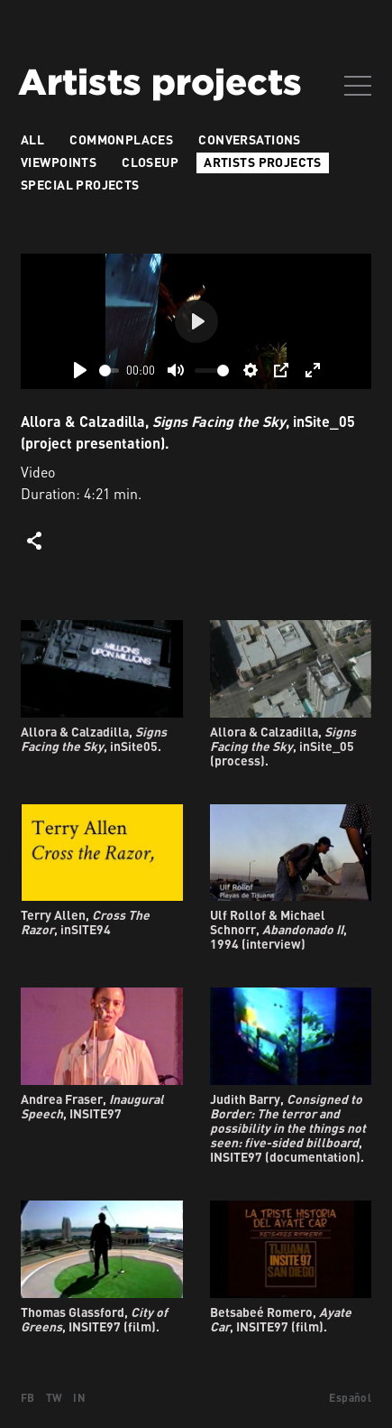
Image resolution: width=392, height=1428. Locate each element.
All (32, 139)
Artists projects (263, 162)
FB (28, 1398)
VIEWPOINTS (58, 162)
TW (54, 1398)
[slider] (109, 370)
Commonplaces (121, 139)
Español (350, 1398)
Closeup (150, 162)
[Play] (80, 370)
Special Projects (80, 184)
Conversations (249, 139)
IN (79, 1398)
